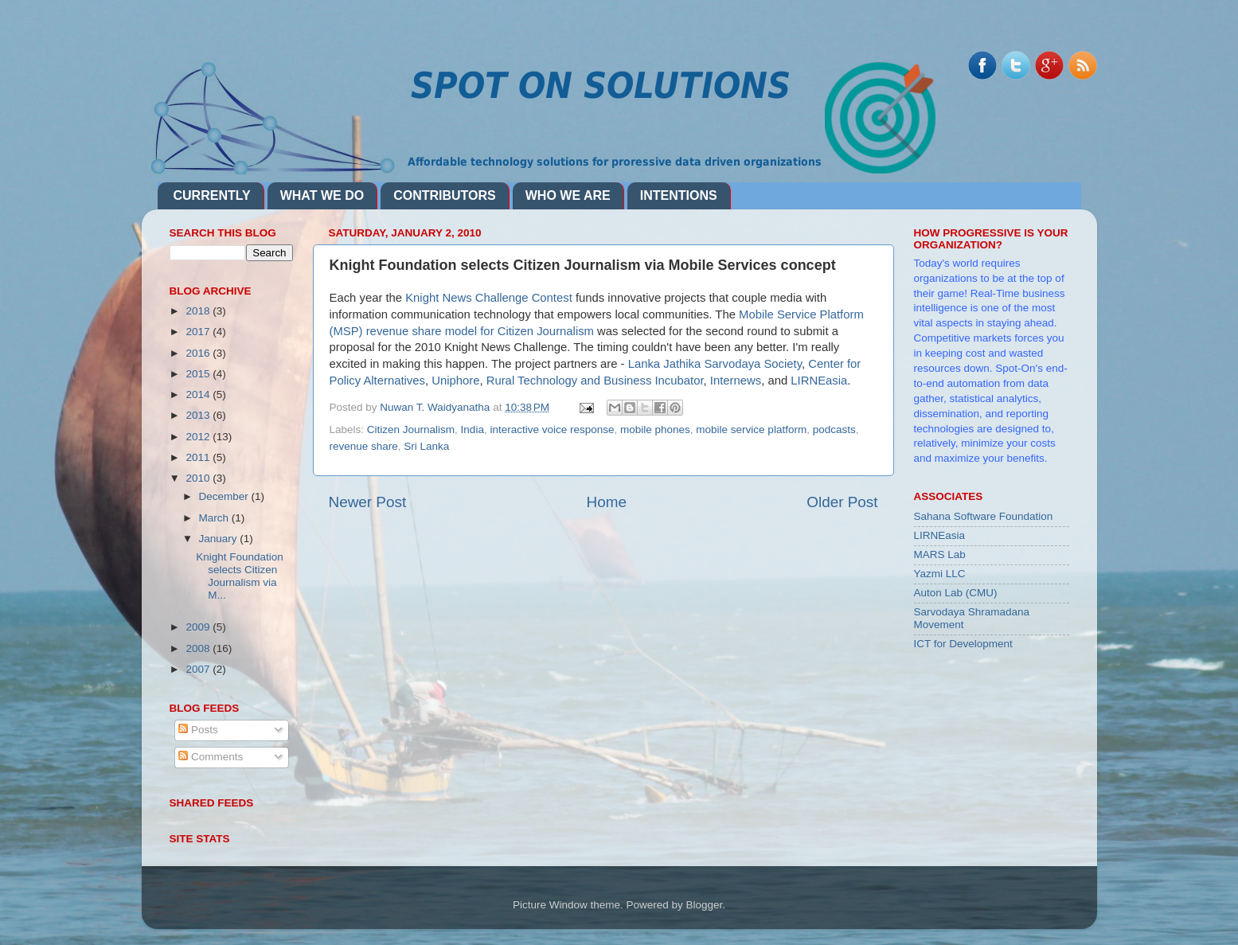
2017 (199, 332)
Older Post (841, 502)
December (225, 496)
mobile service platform (751, 429)
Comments (210, 757)
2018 (199, 311)
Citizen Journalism (411, 429)
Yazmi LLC (940, 574)
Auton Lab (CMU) (956, 593)
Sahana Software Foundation (983, 516)
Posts (198, 730)
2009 (199, 627)
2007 (199, 669)
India (472, 429)
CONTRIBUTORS (444, 195)
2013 (199, 415)
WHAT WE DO (322, 195)
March (215, 518)
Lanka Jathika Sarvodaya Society (715, 363)
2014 (199, 394)
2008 (199, 648)
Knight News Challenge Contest (488, 297)
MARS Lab (940, 554)
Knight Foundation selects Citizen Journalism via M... (239, 576)
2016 (199, 353)
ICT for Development (963, 644)
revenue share (364, 446)
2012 (199, 437)
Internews (735, 380)
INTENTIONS (678, 195)
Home (607, 502)
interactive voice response (552, 429)
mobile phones (655, 429)
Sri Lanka (426, 446)
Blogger (704, 905)
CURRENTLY (212, 195)
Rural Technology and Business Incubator (595, 380)
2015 (199, 374)
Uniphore (455, 380)
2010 (199, 478)
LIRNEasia (819, 380)
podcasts (834, 429)
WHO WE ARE (568, 195)
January (219, 539)
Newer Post (368, 502)
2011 (199, 457)
